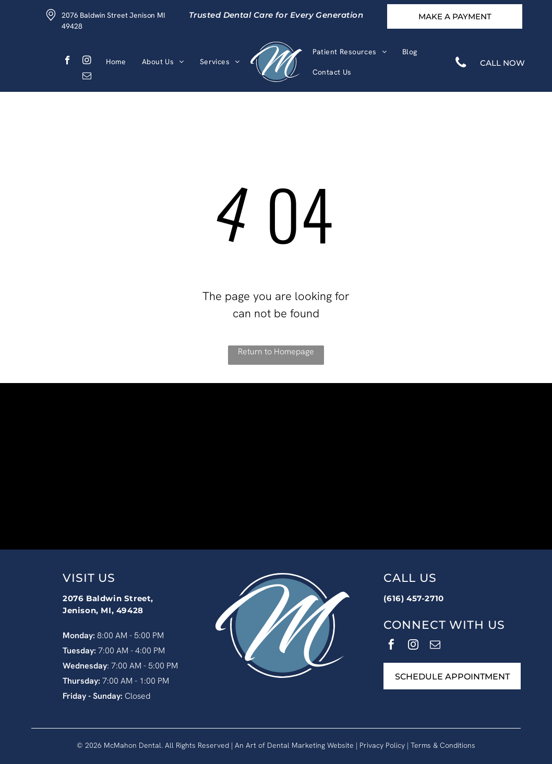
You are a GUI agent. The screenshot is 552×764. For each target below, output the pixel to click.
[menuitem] (116, 61)
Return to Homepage (276, 351)
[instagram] (86, 61)
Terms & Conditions (443, 745)
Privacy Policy (382, 745)
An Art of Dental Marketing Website (294, 745)
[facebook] (67, 61)
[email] (86, 77)
